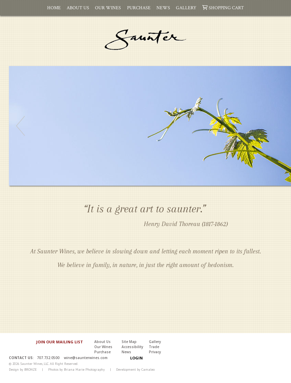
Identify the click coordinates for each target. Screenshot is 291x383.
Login (136, 357)
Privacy (155, 351)
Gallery (186, 7)
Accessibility (132, 346)
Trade (154, 346)
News (163, 7)
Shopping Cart (223, 7)
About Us (78, 7)
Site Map (129, 341)
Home (54, 7)
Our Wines (108, 7)
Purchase (139, 7)
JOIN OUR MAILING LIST (59, 341)
